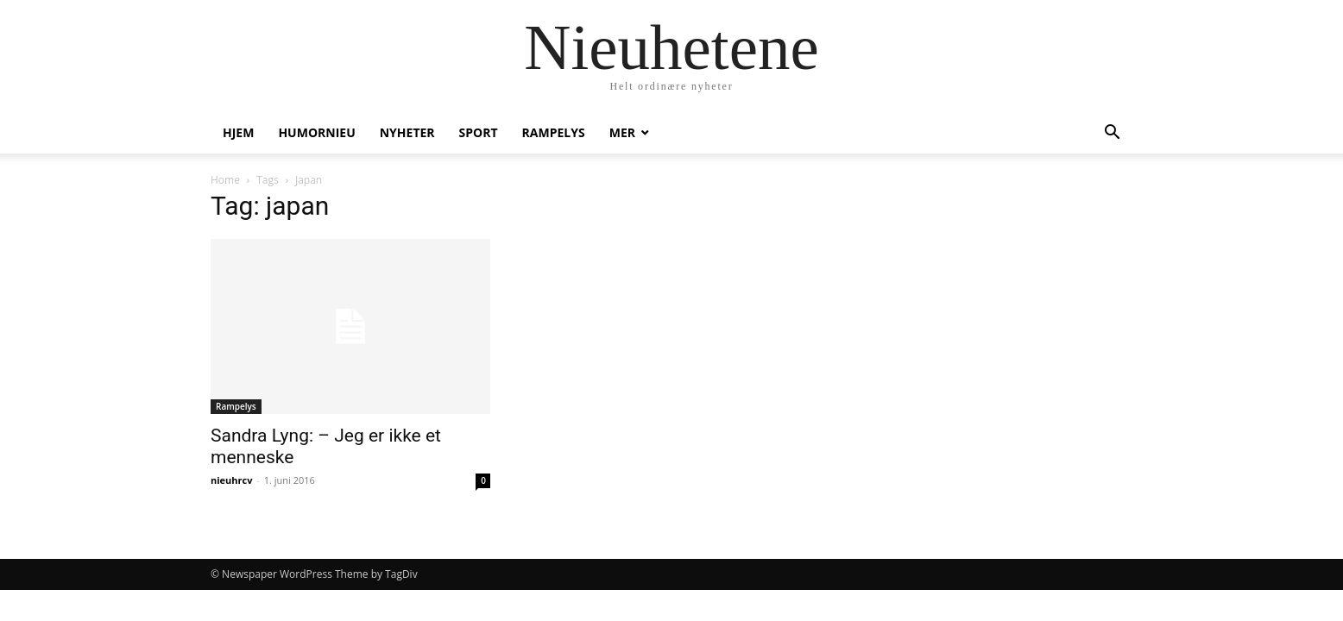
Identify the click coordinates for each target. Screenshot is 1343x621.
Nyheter (407, 132)
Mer (622, 132)
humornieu (316, 132)
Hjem (238, 132)
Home (225, 179)
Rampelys (553, 132)
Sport (478, 132)
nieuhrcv (231, 480)
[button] (1111, 134)
